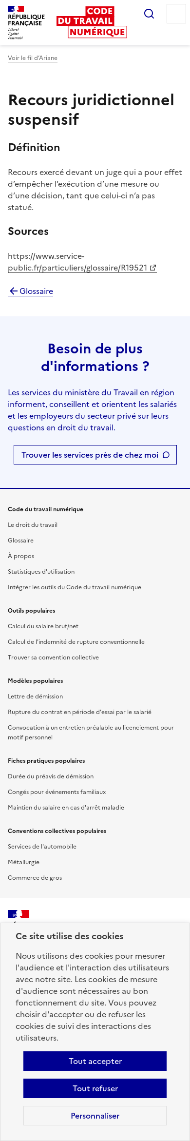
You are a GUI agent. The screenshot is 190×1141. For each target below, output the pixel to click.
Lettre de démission (35, 696)
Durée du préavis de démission (51, 776)
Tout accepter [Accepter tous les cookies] (95, 1061)
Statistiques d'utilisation (41, 571)
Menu (176, 13)
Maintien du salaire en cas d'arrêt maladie (66, 807)
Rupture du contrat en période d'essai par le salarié (80, 712)
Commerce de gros (35, 877)
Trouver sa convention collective (53, 657)
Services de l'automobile (42, 846)
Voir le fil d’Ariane (32, 58)
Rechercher (149, 13)
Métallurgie (23, 862)
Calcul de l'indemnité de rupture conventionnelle (76, 642)
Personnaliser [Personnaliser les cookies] (95, 1116)
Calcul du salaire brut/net (43, 626)
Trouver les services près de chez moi (89, 455)
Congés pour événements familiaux (57, 792)
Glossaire (30, 291)
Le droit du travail (32, 525)
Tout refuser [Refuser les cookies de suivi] (95, 1088)
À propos (21, 556)
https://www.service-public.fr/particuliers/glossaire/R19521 (77, 261)
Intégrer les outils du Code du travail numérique (74, 587)
